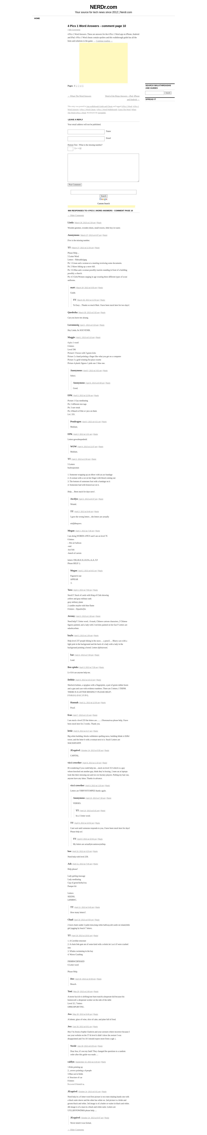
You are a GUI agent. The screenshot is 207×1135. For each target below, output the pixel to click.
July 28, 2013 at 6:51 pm (82, 1027)
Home (37, 18)
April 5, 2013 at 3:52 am (92, 371)
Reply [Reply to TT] (97, 248)
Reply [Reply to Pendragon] (104, 422)
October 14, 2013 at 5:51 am (90, 1092)
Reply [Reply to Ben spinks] (101, 667)
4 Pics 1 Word (127, 106)
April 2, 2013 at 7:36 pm (85, 531)
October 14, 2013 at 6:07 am (92, 1118)
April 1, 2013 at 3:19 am (89, 325)
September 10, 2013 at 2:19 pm (88, 1062)
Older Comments (76, 215)
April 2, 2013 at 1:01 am (83, 434)
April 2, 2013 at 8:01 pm (87, 571)
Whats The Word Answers (79, 96)
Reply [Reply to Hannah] (103, 703)
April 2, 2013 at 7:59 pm (83, 590)
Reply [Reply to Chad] (97, 920)
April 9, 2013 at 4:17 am (83, 731)
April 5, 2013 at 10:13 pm (85, 680)
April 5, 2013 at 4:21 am (91, 422)
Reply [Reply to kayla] (96, 636)
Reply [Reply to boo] (95, 851)
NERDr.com (103, 7)
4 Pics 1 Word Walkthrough (107, 109)
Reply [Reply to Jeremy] (98, 616)
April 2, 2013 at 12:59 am (83, 396)
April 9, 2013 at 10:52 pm (84, 823)
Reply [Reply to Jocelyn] (101, 499)
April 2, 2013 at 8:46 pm (84, 512)
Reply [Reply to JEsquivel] (107, 751)
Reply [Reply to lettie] (96, 731)
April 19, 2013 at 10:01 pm (82, 936)
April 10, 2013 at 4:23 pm (82, 851)
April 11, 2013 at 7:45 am (82, 864)
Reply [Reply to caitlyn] (103, 1062)
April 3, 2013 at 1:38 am (85, 616)
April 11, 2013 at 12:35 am (90, 703)
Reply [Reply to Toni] (96, 992)
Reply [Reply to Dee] (99, 979)
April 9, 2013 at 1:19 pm (92, 763)
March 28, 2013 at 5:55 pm (86, 288)
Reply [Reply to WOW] (101, 447)
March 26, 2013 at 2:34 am (85, 223)
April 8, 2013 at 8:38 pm (95, 383)
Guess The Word (124, 109)
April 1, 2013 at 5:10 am (85, 338)
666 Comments (74, 30)
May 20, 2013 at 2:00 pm (83, 992)
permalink (102, 113)
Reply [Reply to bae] (97, 655)
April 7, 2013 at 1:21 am (82, 715)
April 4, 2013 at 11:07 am (87, 447)
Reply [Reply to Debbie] (99, 680)
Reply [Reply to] (105, 235)
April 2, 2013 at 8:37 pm (88, 499)
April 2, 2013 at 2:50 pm (81, 459)
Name (108, 131)
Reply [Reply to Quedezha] (103, 313)
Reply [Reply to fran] (95, 715)
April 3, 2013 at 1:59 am (83, 636)
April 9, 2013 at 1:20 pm (95, 786)
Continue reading (104, 41)
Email (108, 138)
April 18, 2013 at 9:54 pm (84, 920)
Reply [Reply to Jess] (96, 1014)
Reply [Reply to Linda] (99, 223)
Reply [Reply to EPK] (96, 396)
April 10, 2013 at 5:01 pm (89, 811)
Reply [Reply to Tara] (95, 590)
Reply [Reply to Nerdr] (100, 1046)
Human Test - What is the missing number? (85, 145)
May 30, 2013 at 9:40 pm (82, 1014)
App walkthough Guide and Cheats (99, 106)
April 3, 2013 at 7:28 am (89, 667)
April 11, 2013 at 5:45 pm (84, 907)
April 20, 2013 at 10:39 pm (85, 979)
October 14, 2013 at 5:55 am (92, 751)
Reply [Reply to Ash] (95, 864)
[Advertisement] (103, 63)
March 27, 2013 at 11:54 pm (83, 248)
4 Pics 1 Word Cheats (88, 109)
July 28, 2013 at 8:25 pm (87, 1046)
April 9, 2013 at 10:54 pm (87, 839)
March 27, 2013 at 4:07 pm (91, 235)
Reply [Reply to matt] (100, 288)
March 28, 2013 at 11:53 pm (88, 300)
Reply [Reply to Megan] (97, 531)
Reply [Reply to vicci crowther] (105, 763)
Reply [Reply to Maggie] (98, 338)
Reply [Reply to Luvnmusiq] (102, 325)
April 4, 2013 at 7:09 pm (84, 655)
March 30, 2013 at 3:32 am (89, 313)
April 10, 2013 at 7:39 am (95, 798)
